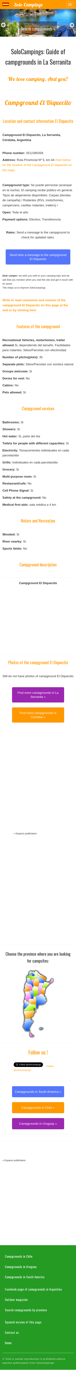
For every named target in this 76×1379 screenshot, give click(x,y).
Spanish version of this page (23, 1322)
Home (8, 1342)
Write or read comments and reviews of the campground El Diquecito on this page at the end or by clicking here (35, 305)
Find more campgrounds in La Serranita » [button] (37, 695)
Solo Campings (28, 4)
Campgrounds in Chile (19, 1256)
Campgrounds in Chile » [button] (38, 1107)
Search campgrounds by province (26, 1309)
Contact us (12, 1332)
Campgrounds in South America (25, 1276)
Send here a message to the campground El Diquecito (38, 257)
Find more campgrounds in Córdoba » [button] (38, 715)
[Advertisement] (38, 781)
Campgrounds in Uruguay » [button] (38, 1123)
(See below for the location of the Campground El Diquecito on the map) (37, 165)
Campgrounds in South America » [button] (38, 1091)
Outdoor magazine (16, 1299)
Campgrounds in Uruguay (21, 1266)
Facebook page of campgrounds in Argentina (33, 1289)
